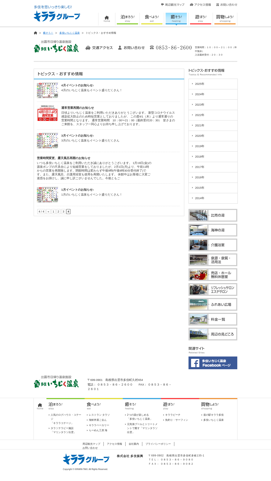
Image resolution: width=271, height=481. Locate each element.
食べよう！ (152, 19)
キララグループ (57, 13)
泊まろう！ (127, 19)
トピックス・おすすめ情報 (60, 74)
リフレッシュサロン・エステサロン (213, 289)
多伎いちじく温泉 (69, 32)
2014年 (199, 198)
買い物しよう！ (225, 19)
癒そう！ (176, 19)
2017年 (199, 167)
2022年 (199, 115)
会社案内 (134, 443)
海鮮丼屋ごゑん (98, 419)
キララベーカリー (99, 425)
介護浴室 (213, 245)
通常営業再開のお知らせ (77, 107)
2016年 (199, 177)
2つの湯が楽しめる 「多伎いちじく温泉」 (139, 416)
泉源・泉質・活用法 (213, 259)
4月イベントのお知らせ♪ (77, 85)
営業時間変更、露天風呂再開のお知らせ (63, 158)
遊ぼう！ (201, 19)
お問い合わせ (226, 4)
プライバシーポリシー (158, 443)
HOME (106, 19)
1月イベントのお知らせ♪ (77, 189)
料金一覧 (213, 319)
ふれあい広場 (213, 304)
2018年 (199, 156)
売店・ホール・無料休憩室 (213, 274)
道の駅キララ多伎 (213, 414)
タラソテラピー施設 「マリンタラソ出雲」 (63, 430)
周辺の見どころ (213, 334)
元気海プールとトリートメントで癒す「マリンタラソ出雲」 (142, 428)
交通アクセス (99, 48)
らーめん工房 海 (98, 430)
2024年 (199, 94)
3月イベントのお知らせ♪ (77, 135)
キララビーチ (172, 414)
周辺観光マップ (172, 4)
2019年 (199, 146)
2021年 (199, 125)
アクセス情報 (200, 4)
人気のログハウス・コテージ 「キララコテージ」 (66, 418)
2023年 (199, 104)
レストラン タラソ (99, 414)
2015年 (199, 187)
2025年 (199, 83)
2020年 (199, 135)
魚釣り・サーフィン (176, 419)
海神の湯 (213, 230)
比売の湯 (213, 215)
